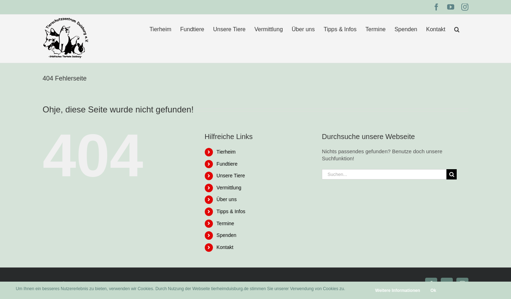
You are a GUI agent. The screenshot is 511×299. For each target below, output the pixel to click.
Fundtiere (226, 164)
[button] (457, 29)
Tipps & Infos (230, 211)
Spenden (226, 235)
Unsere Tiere (230, 175)
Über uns (226, 199)
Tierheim (226, 152)
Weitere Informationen (397, 290)
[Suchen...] (384, 174)
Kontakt (224, 247)
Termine (225, 223)
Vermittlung (228, 187)
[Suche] (451, 174)
